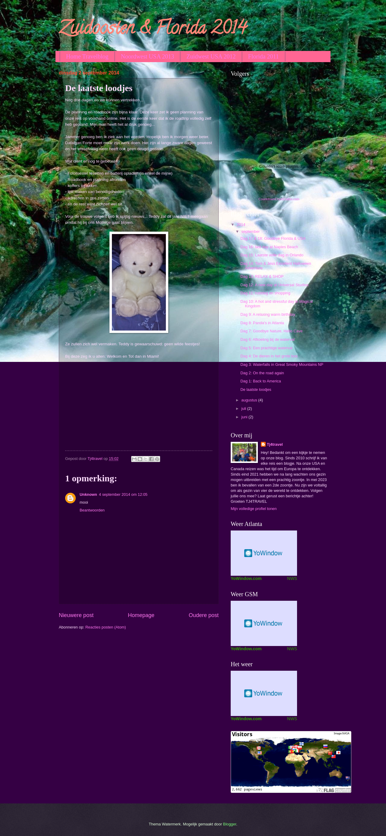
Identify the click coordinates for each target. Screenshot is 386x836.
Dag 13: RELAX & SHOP (261, 276)
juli (244, 408)
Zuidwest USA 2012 (211, 56)
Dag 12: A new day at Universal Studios (274, 285)
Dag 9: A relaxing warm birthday (267, 314)
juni (244, 417)
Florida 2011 (263, 56)
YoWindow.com (246, 578)
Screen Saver (264, 553)
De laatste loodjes (255, 389)
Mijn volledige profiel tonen (254, 508)
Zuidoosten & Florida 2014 (152, 30)
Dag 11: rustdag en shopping (265, 293)
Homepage (141, 615)
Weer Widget (264, 693)
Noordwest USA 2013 (147, 56)
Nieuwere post (76, 615)
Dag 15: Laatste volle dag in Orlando (271, 255)
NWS (292, 578)
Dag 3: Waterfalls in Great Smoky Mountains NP (281, 364)
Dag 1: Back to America (260, 381)
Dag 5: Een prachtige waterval (266, 348)
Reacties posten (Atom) (105, 627)
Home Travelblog (87, 56)
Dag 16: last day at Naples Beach (269, 247)
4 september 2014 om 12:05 (123, 494)
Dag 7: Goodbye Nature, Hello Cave (271, 331)
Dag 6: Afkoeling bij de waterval (267, 339)
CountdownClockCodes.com (278, 199)
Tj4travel (275, 444)
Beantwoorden (92, 510)
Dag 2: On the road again (262, 373)
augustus (249, 400)
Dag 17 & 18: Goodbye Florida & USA (272, 238)
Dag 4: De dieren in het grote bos (269, 356)
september (251, 231)
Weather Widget (264, 623)
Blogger (229, 824)
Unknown (88, 494)
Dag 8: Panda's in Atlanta (262, 323)
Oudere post (204, 615)
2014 (241, 224)
